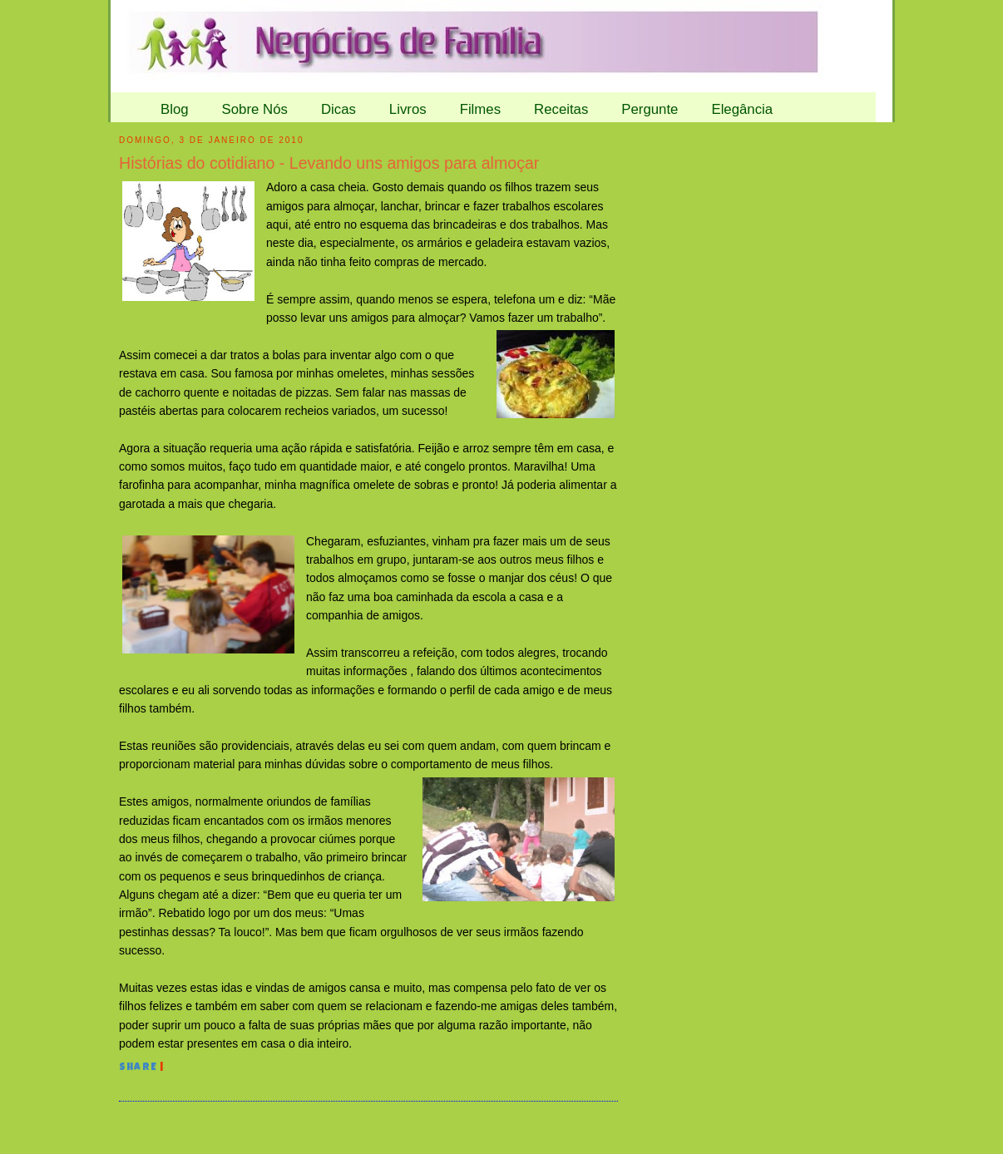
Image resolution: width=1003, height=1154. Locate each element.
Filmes (480, 109)
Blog (175, 109)
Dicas (338, 109)
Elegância (742, 109)
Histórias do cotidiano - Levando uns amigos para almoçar (329, 163)
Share (138, 1068)
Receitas (561, 109)
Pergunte (649, 109)
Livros (408, 109)
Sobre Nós (255, 109)
